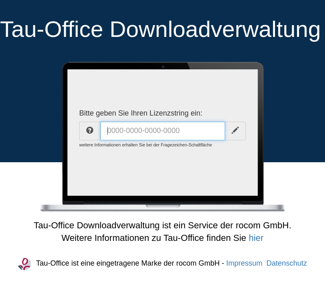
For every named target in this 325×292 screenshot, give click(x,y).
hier (256, 238)
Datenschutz (286, 263)
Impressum (244, 263)
